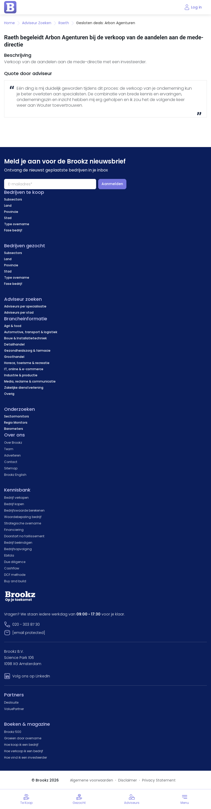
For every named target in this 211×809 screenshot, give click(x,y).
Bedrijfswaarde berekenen (24, 510)
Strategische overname (22, 523)
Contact (10, 462)
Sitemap (10, 468)
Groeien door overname (22, 738)
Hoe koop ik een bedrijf (21, 744)
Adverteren (12, 455)
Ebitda (9, 555)
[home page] (10, 7)
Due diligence (14, 562)
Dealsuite (11, 702)
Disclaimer (127, 780)
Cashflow (11, 568)
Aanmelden (112, 183)
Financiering (14, 530)
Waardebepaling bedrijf (23, 517)
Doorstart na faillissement (24, 536)
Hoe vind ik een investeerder (25, 757)
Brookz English (15, 474)
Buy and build (15, 581)
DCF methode (14, 574)
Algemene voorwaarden (91, 780)
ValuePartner (14, 709)
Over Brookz (13, 442)
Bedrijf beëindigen (18, 542)
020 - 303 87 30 (26, 624)
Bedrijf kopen (14, 504)
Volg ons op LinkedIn (31, 676)
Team (8, 449)
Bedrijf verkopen (16, 497)
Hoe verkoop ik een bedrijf (23, 751)
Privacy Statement (159, 780)
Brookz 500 (12, 732)
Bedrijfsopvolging (18, 549)
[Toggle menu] (184, 799)
